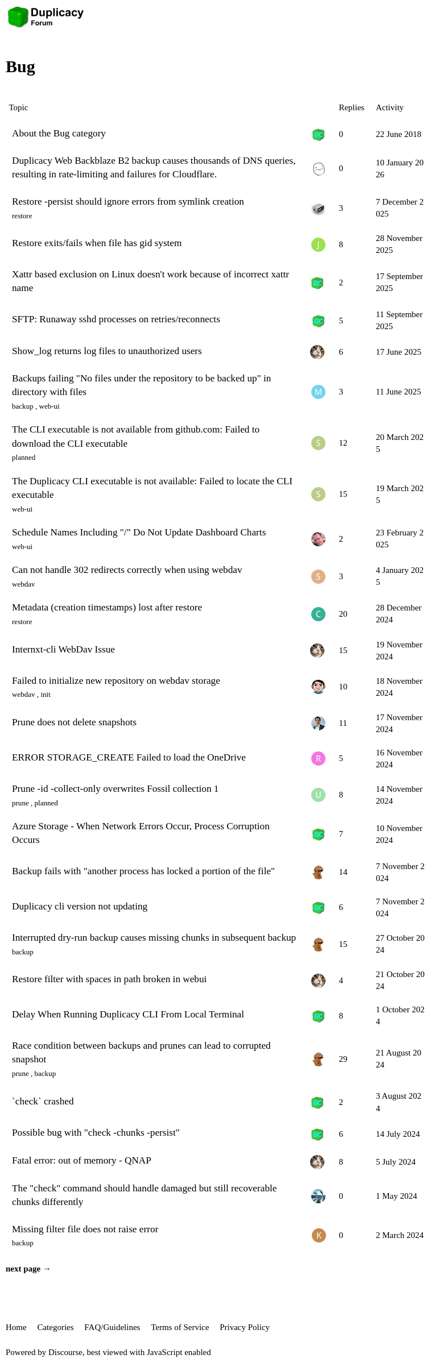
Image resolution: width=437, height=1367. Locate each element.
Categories (55, 1327)
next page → (28, 1268)
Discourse (65, 1352)
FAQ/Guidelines (112, 1327)
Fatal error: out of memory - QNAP (81, 1160)
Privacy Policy (245, 1327)
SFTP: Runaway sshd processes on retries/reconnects (116, 319)
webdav (23, 584)
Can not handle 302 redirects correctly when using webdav (127, 569)
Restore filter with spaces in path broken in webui (109, 979)
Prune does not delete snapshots (74, 722)
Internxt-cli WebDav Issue (63, 649)
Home (16, 1327)
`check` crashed (43, 1101)
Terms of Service (180, 1327)
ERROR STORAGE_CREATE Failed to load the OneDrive (129, 757)
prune (20, 803)
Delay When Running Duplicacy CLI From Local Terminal (128, 1014)
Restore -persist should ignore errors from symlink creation (128, 201)
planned (23, 457)
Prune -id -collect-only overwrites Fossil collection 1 (115, 788)
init (45, 694)
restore (22, 215)
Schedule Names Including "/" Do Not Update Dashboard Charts (139, 532)
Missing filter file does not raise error (85, 1229)
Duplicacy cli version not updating (79, 906)
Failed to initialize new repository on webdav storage (116, 680)
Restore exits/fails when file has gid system (97, 243)
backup (23, 406)
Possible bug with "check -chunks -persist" (96, 1132)
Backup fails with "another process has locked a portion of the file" (143, 871)
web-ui (49, 406)
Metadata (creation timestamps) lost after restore (107, 607)
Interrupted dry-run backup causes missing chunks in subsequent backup (154, 937)
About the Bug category (59, 133)
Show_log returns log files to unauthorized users (107, 351)
